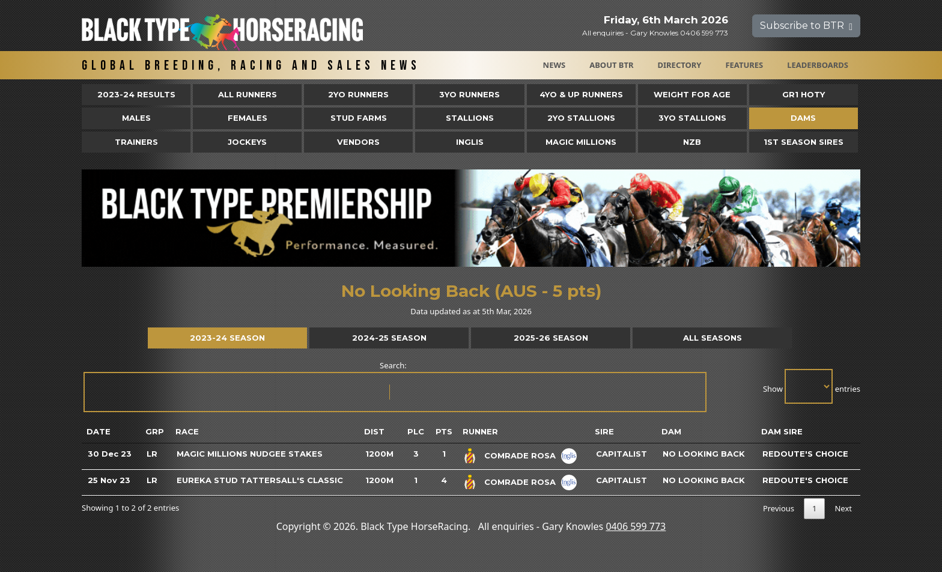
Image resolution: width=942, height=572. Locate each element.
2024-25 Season (389, 337)
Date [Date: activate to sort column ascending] (99, 431)
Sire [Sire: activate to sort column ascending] (604, 431)
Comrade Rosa (520, 455)
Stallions (470, 118)
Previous (778, 508)
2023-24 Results (136, 94)
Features (744, 64)
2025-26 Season (551, 337)
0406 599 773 (636, 526)
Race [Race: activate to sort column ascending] (187, 431)
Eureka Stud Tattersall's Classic (260, 480)
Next (843, 508)
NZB (692, 142)
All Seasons (712, 337)
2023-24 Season (227, 337)
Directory (680, 64)
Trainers (136, 142)
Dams (803, 118)
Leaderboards (817, 64)
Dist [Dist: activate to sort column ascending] (374, 431)
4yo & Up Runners (581, 94)
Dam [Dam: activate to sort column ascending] (671, 431)
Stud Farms (358, 118)
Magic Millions (580, 142)
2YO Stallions (581, 118)
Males (136, 118)
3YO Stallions (692, 118)
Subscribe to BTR (806, 25)
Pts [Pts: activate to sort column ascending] (444, 431)
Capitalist (621, 453)
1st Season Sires (803, 142)
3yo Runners (469, 94)
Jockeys (247, 142)
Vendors (358, 142)
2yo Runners (358, 94)
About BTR (611, 64)
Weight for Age (692, 94)
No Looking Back (704, 453)
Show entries (811, 386)
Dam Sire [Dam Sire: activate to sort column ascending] (782, 431)
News (554, 64)
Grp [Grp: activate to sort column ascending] (154, 431)
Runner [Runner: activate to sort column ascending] (480, 431)
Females (247, 118)
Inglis (470, 142)
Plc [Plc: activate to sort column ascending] (415, 431)
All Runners (247, 94)
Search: (394, 386)
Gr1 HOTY (803, 94)
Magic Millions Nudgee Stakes (250, 453)
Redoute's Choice (805, 453)
